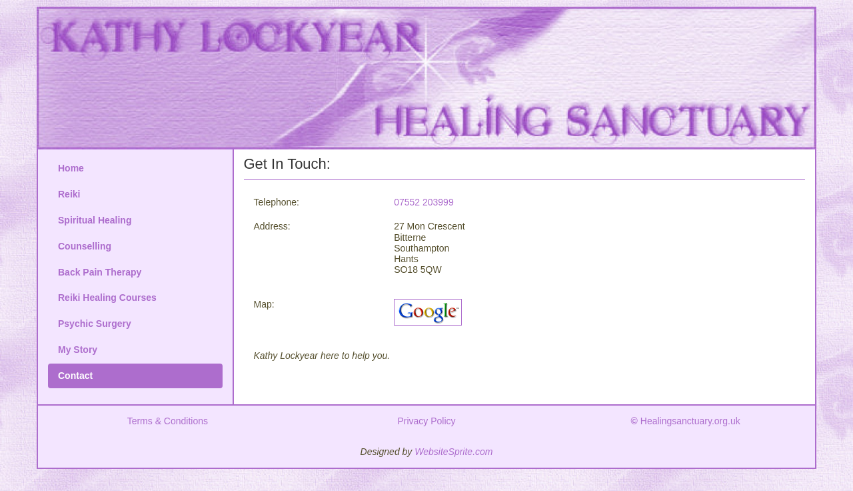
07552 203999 (424, 202)
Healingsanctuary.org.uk (685, 421)
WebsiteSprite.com (453, 451)
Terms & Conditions (167, 421)
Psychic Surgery (94, 323)
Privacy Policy (426, 421)
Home (71, 168)
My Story (77, 349)
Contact (75, 375)
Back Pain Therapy (99, 272)
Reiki (69, 194)
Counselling (84, 246)
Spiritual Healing (94, 220)
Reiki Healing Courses (107, 297)
